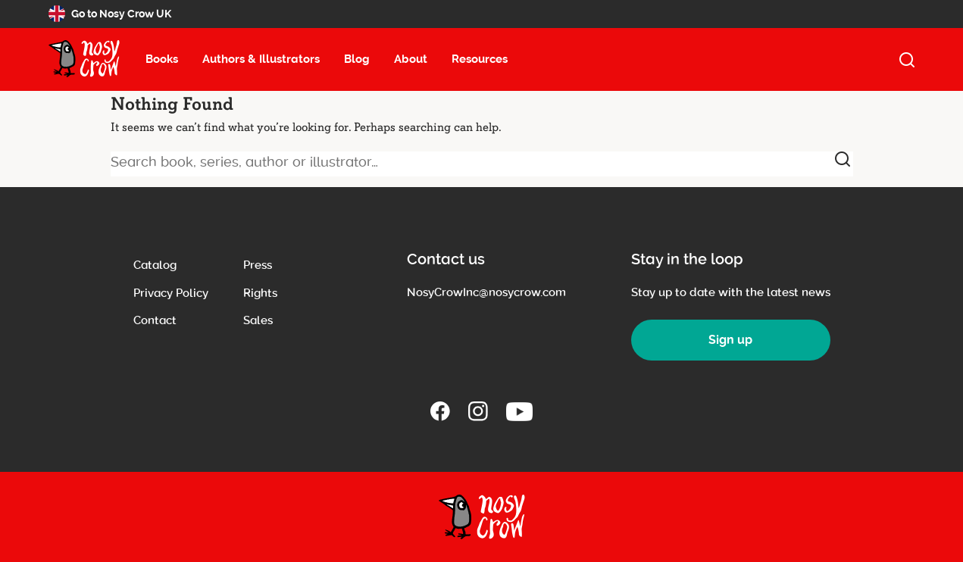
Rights (260, 293)
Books (161, 59)
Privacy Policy (170, 293)
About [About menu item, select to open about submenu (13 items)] (410, 59)
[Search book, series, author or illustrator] (482, 163)
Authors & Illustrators (261, 59)
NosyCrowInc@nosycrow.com (486, 292)
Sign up (730, 340)
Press (257, 265)
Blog (357, 59)
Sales (258, 320)
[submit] (842, 159)
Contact (155, 320)
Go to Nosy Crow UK (109, 14)
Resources (480, 59)
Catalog (155, 265)
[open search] (907, 59)
